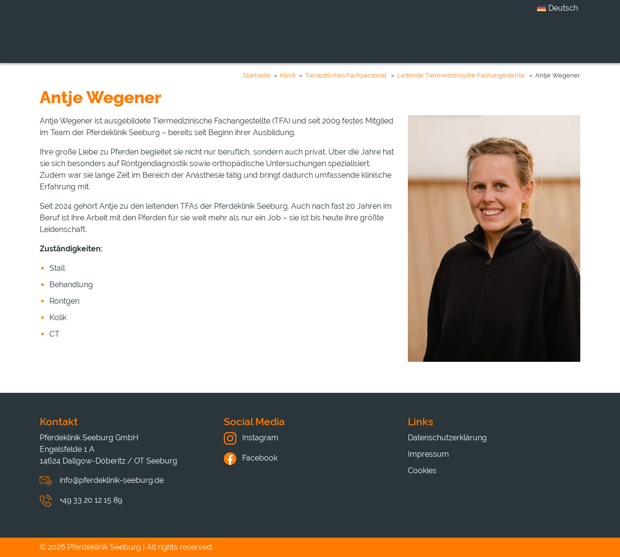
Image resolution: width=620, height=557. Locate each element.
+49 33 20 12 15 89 (91, 500)
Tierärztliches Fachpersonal (346, 75)
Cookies (422, 470)
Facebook (251, 458)
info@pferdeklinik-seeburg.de (112, 480)
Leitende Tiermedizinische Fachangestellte (461, 75)
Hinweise (499, 40)
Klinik (234, 40)
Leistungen (297, 40)
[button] (21, 535)
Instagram (251, 437)
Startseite (257, 75)
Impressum (428, 454)
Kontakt (563, 40)
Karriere (367, 40)
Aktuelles (431, 40)
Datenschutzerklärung (447, 437)
